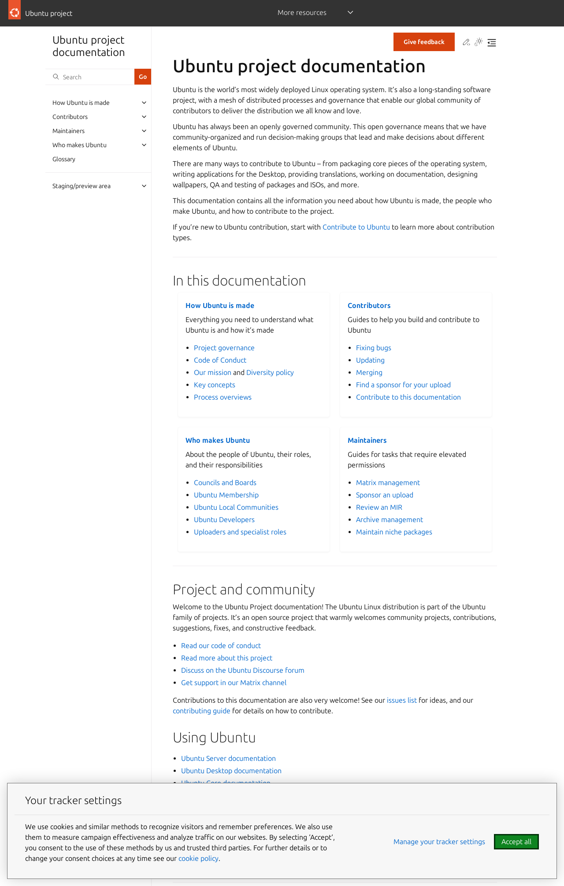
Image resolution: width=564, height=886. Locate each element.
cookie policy (198, 858)
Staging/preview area (81, 185)
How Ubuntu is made (81, 102)
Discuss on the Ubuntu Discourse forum (242, 670)
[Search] (89, 77)
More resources (302, 12)
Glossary (63, 159)
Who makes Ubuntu (79, 144)
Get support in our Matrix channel (233, 682)
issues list (402, 700)
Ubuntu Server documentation (228, 758)
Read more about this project (226, 658)
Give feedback (424, 41)
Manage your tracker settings (439, 841)
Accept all (516, 841)
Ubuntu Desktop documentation (231, 771)
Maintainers (68, 130)
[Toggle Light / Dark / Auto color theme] (478, 42)
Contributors (70, 116)
